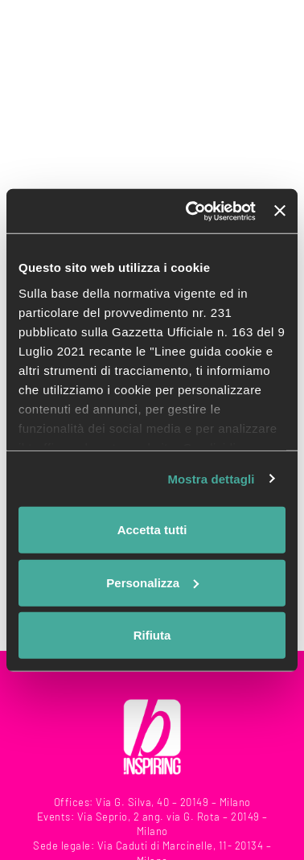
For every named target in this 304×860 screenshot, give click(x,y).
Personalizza (152, 582)
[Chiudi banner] (280, 210)
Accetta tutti (152, 530)
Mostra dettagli (210, 478)
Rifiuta (152, 635)
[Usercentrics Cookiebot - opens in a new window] (191, 210)
